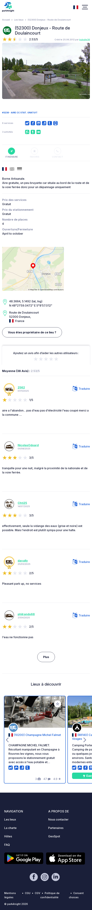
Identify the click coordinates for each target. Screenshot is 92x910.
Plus (46, 657)
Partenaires (55, 828)
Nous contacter (58, 819)
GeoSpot (54, 836)
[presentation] (7, 71)
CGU (27, 893)
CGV (37, 893)
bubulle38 (84, 39)
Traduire (81, 388)
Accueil (6, 19)
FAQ (7, 844)
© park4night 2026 (16, 903)
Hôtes (8, 836)
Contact (57, 153)
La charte (10, 828)
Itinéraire (11, 153)
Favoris (34, 153)
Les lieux (18, 19)
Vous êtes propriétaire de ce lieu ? (32, 332)
